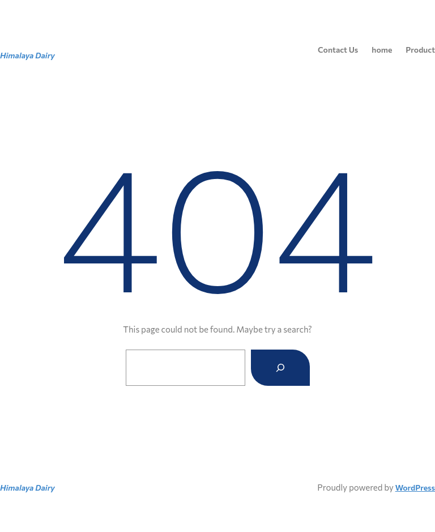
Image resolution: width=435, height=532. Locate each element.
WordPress (415, 487)
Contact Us (338, 49)
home (382, 49)
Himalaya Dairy (27, 55)
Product (420, 49)
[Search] (280, 368)
